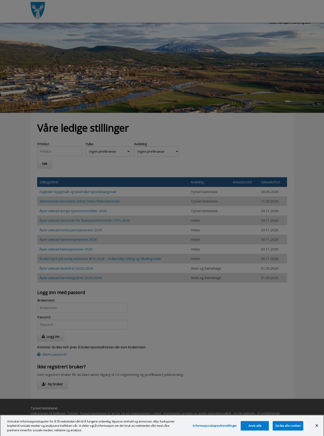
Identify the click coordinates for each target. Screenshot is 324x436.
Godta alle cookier (288, 429)
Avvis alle (254, 429)
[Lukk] (317, 428)
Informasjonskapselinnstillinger (215, 429)
